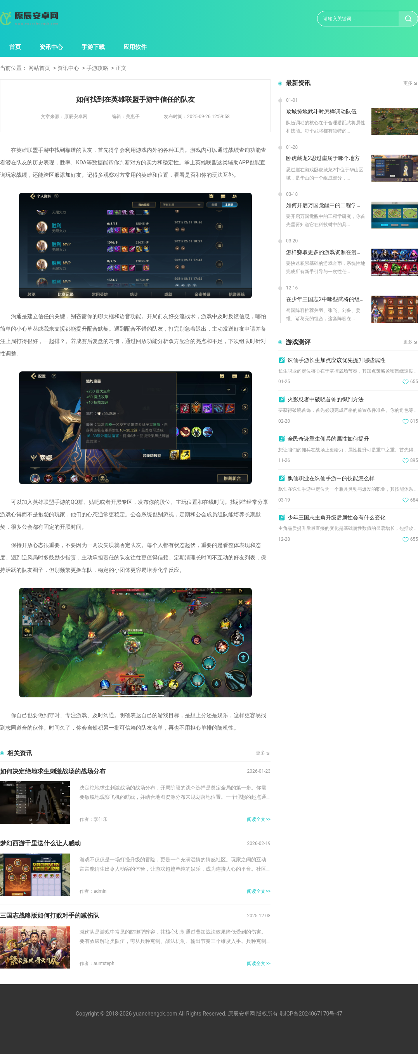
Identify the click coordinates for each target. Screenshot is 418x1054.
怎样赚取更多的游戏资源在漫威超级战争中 (326, 252)
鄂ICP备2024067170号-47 (310, 1013)
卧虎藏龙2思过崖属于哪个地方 (323, 158)
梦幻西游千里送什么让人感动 (40, 843)
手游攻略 (97, 68)
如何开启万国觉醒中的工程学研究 (326, 205)
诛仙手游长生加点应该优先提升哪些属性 (336, 360)
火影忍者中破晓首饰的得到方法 (326, 399)
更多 (260, 753)
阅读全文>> (259, 819)
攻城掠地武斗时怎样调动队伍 (321, 111)
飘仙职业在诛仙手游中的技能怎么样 (331, 478)
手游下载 (93, 47)
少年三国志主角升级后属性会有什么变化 (336, 517)
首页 (15, 47)
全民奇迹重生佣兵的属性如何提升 (328, 439)
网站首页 (39, 68)
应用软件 (135, 47)
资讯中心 (51, 47)
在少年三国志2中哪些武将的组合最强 (326, 299)
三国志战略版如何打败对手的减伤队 (49, 915)
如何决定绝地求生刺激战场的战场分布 (53, 771)
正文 (121, 68)
